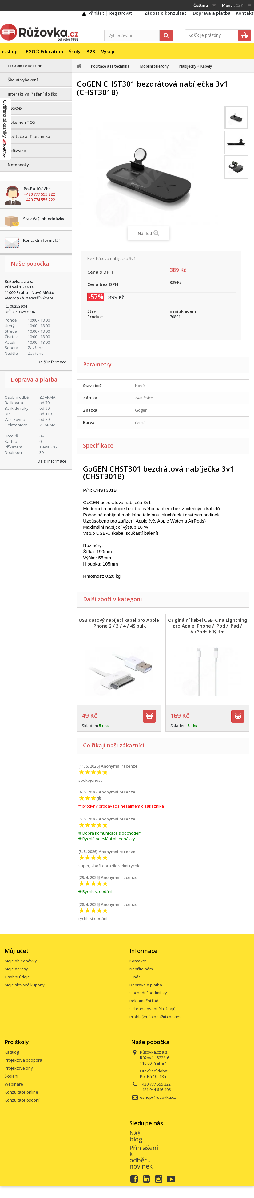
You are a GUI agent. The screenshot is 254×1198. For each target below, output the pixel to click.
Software (17, 150)
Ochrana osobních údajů (152, 1009)
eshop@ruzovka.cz (158, 1097)
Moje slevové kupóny (25, 985)
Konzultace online (21, 1092)
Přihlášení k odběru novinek (143, 1157)
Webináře (14, 1084)
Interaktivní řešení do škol (33, 94)
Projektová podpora (23, 1060)
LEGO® (15, 108)
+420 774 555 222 (39, 199)
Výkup (107, 51)
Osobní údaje (17, 977)
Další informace (52, 362)
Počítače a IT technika (29, 136)
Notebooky (18, 164)
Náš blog (135, 1136)
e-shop (10, 51)
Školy (75, 51)
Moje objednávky (21, 961)
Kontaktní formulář (41, 240)
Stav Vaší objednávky (43, 218)
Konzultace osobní (22, 1100)
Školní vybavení (23, 80)
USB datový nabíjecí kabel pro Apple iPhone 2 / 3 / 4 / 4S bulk (119, 623)
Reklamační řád (143, 1001)
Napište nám (141, 969)
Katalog (12, 1052)
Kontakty (137, 961)
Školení (11, 1076)
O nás (135, 977)
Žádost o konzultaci (166, 13)
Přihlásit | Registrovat (110, 13)
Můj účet (17, 950)
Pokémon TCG (21, 122)
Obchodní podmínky (148, 993)
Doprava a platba (212, 13)
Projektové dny (19, 1068)
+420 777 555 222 (39, 194)
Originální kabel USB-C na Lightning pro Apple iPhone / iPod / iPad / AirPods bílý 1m (207, 626)
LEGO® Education (43, 51)
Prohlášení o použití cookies (155, 1017)
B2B (90, 51)
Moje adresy (16, 969)
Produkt (95, 316)
